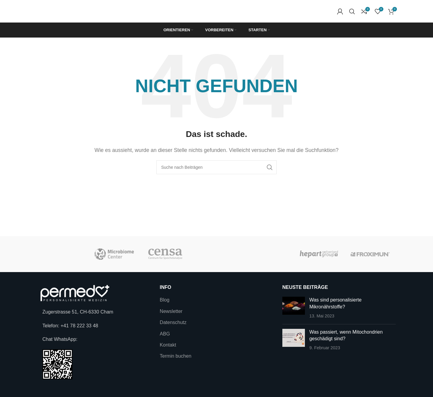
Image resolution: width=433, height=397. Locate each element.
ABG (165, 333)
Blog (164, 299)
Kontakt (168, 344)
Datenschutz (173, 322)
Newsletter (171, 311)
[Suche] (352, 11)
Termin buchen (175, 356)
